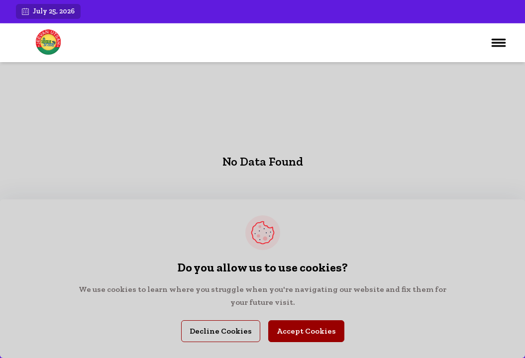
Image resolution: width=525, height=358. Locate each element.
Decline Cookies (221, 331)
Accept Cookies (306, 331)
